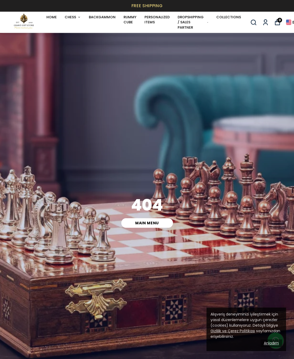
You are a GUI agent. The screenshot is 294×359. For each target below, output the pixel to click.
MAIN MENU (147, 223)
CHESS (73, 17)
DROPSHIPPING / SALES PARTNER (193, 22)
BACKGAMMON (102, 17)
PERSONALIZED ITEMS (157, 20)
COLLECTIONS (228, 17)
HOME (51, 17)
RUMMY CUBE (130, 20)
